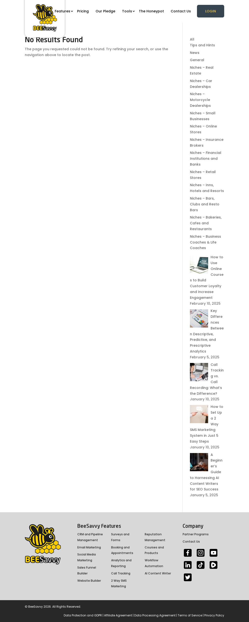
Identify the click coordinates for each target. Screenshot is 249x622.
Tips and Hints (202, 45)
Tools (127, 11)
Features (62, 11)
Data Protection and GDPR (83, 615)
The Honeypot (151, 11)
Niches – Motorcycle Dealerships (200, 100)
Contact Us (181, 11)
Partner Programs (196, 534)
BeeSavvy (35, 607)
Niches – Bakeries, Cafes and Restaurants (206, 223)
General (197, 60)
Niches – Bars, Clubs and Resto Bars (204, 204)
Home (42, 11)
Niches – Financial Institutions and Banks (205, 158)
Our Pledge (105, 11)
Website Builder (89, 581)
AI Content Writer (158, 573)
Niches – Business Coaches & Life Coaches (205, 242)
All (192, 39)
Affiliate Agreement (118, 615)
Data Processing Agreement (155, 615)
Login (210, 11)
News (194, 52)
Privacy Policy (214, 615)
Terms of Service (190, 615)
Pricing (83, 11)
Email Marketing (89, 547)
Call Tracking (120, 573)
